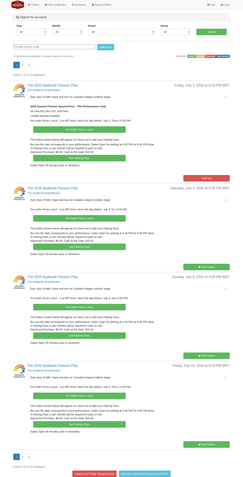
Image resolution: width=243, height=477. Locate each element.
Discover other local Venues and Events (144, 473)
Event (91, 25)
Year (19, 25)
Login (225, 4)
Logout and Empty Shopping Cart (94, 473)
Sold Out (206, 178)
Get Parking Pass (79, 158)
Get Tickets (206, 267)
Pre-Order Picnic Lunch (79, 129)
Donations (79, 4)
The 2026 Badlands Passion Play (52, 85)
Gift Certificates (55, 4)
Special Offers (101, 4)
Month (56, 25)
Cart (211, 4)
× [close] (225, 97)
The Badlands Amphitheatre (43, 90)
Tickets (33, 4)
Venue (164, 25)
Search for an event (31, 17)
